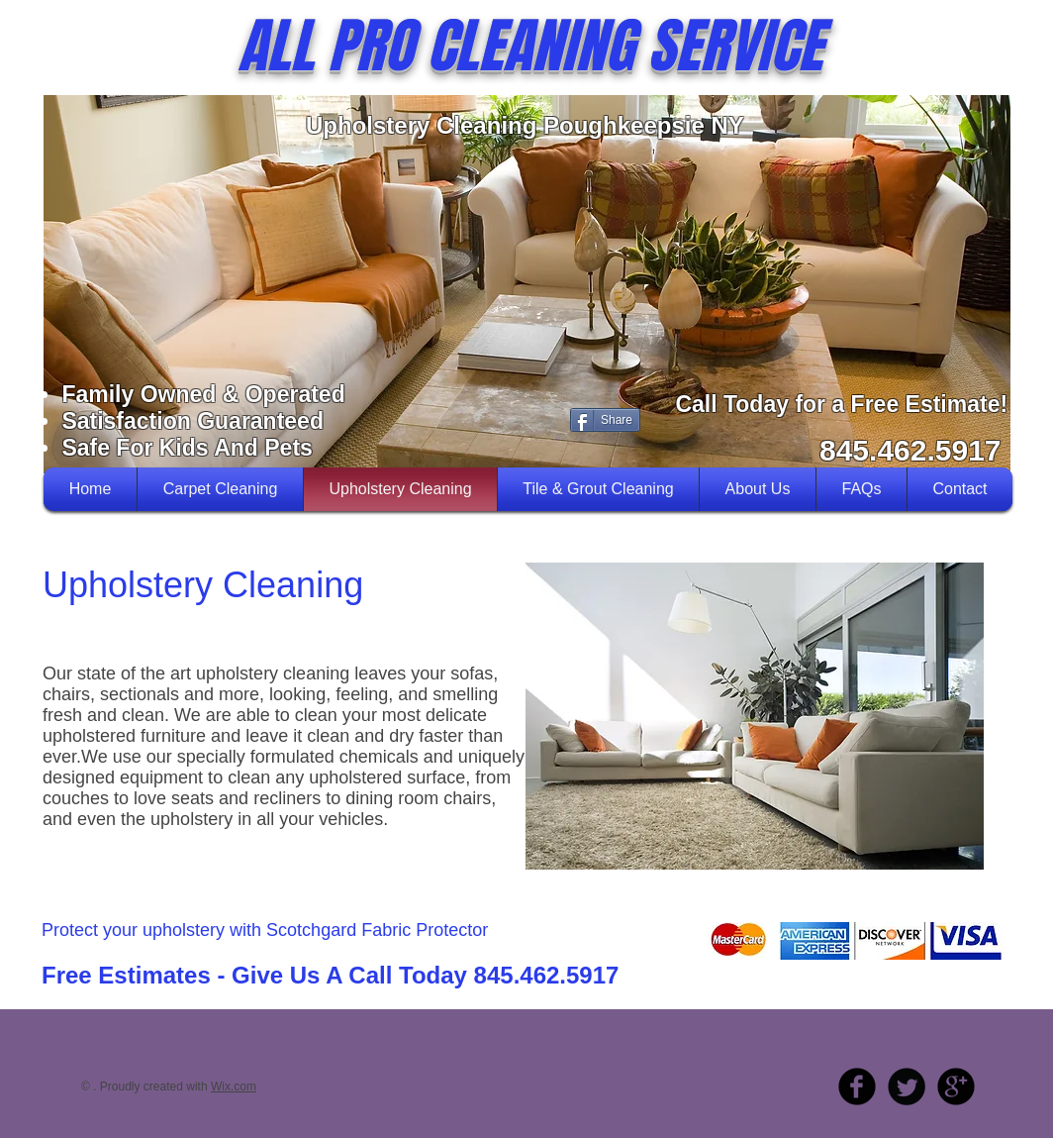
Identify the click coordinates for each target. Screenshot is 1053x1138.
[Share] (605, 420)
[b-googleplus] (956, 1086)
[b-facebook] (857, 1086)
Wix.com (233, 1086)
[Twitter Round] (906, 1086)
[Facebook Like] (411, 418)
